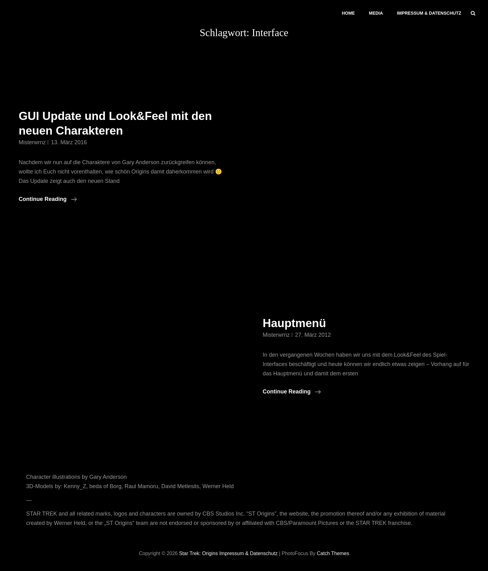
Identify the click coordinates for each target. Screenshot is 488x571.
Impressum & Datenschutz (429, 13)
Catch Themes (333, 553)
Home (348, 13)
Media (376, 13)
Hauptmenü (294, 323)
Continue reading (48, 199)
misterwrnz (32, 142)
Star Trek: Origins (198, 553)
